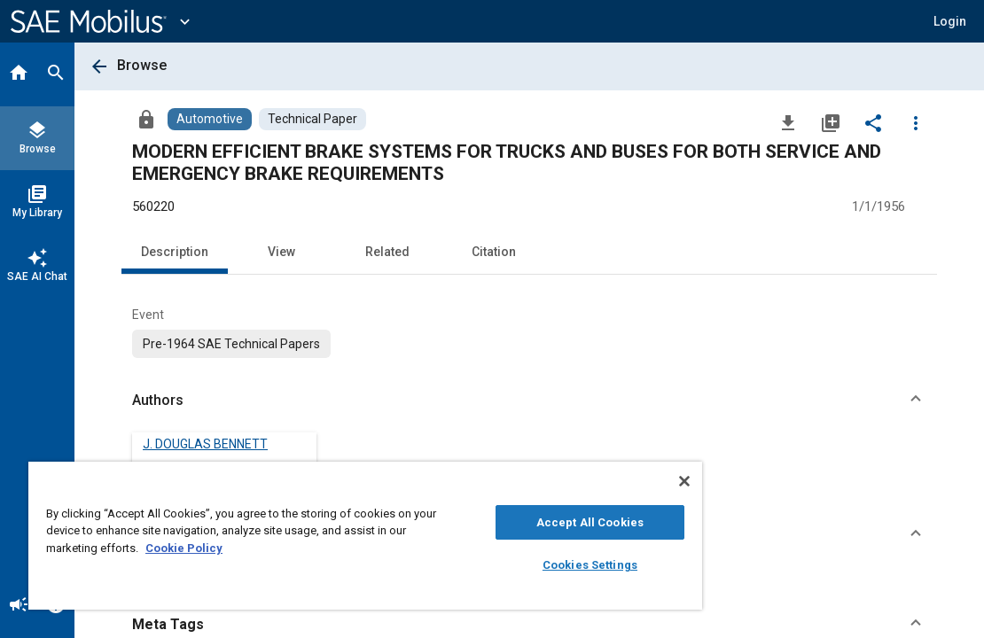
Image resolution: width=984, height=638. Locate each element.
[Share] (873, 122)
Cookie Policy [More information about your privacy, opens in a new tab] (308, 548)
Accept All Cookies (502, 522)
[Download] (788, 122)
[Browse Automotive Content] (210, 119)
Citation (494, 252)
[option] (231, 344)
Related (387, 252)
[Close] (580, 481)
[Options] (915, 122)
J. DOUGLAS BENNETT (205, 444)
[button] (949, 21)
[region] (313, 536)
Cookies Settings (503, 565)
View (281, 252)
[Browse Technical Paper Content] (312, 119)
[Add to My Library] (830, 122)
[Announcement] (18, 606)
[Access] (146, 118)
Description (174, 252)
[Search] (55, 74)
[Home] (18, 74)
